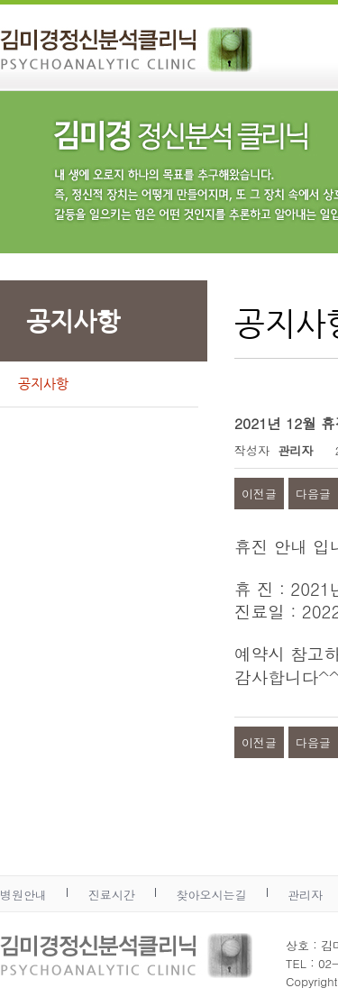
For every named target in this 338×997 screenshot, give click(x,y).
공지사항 (43, 383)
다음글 (313, 493)
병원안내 (23, 894)
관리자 (305, 894)
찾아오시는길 (211, 894)
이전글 (259, 493)
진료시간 (111, 894)
